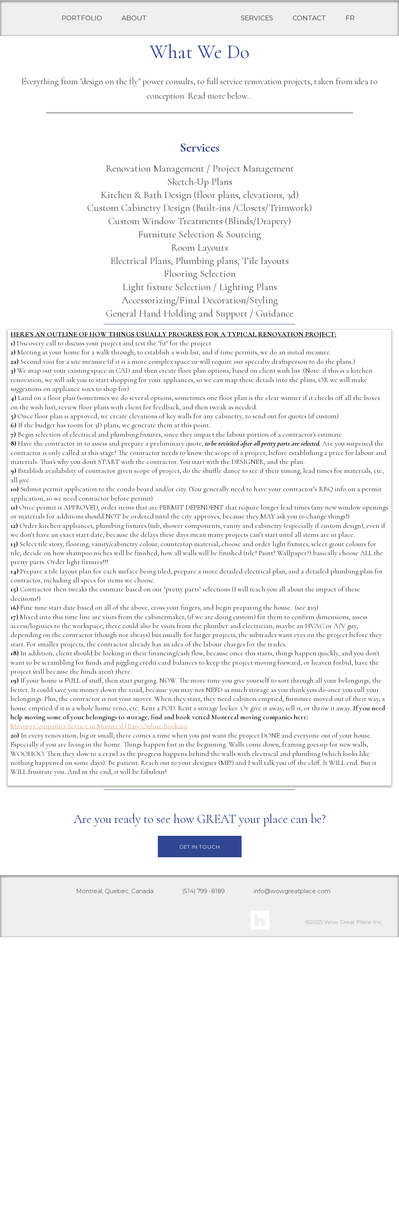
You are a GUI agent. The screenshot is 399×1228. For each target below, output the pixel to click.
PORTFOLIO (82, 26)
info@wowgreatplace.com (292, 1182)
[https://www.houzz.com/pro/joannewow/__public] (260, 1210)
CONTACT (309, 26)
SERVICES (257, 26)
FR (350, 26)
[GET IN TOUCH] (199, 1137)
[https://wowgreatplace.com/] (194, 26)
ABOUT (134, 26)
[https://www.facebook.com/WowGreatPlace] (200, 1209)
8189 (218, 1182)
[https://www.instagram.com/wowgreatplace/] (143, 1209)
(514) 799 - (196, 1182)
